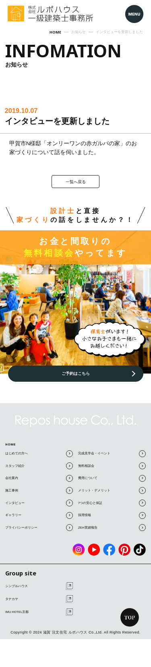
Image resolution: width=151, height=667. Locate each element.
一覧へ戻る (76, 182)
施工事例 (39, 494)
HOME (12, 445)
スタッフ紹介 (39, 469)
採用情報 (112, 518)
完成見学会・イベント (112, 457)
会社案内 (39, 482)
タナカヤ (39, 602)
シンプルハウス (39, 590)
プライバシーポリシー (39, 531)
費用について (112, 482)
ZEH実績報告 (112, 531)
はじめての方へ (39, 457)
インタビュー (39, 506)
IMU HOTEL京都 (39, 615)
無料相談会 (112, 469)
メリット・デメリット (112, 494)
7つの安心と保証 (112, 506)
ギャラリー (39, 518)
